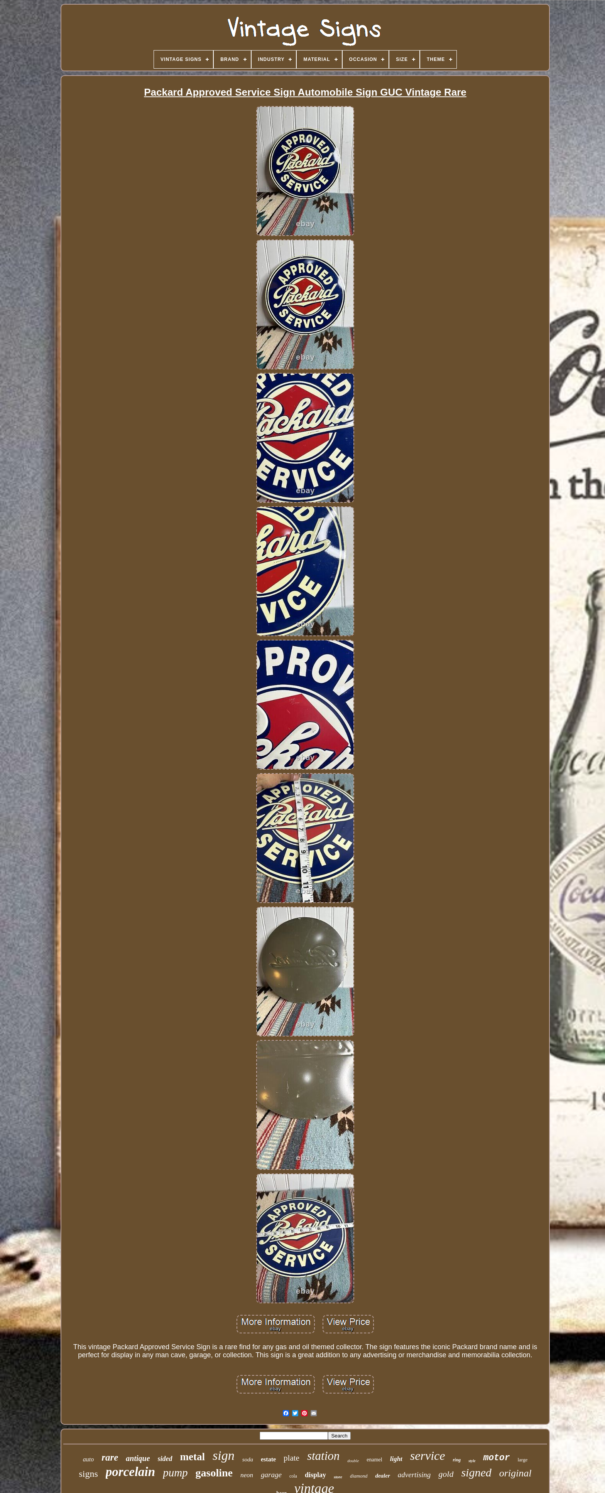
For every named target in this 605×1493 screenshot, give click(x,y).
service (427, 1456)
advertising (414, 1475)
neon (246, 1475)
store (338, 1476)
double (353, 1460)
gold (445, 1474)
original (515, 1473)
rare (109, 1457)
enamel (374, 1460)
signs (88, 1474)
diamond (359, 1476)
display (315, 1475)
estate (268, 1459)
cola (293, 1476)
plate (291, 1458)
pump (175, 1472)
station (323, 1456)
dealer (382, 1476)
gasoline (214, 1473)
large (522, 1460)
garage (271, 1475)
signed (476, 1472)
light (396, 1459)
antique (138, 1458)
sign (224, 1455)
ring (457, 1460)
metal (192, 1457)
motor (496, 1458)
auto (88, 1459)
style (471, 1461)
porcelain (130, 1472)
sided (165, 1459)
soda (247, 1459)
